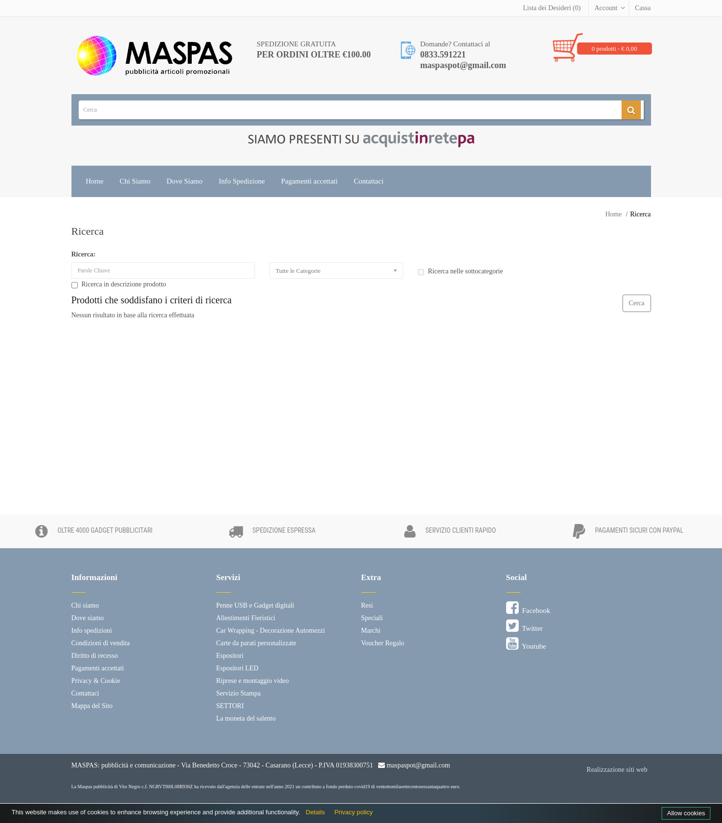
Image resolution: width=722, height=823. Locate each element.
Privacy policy (353, 812)
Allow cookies (686, 813)
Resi (367, 605)
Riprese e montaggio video (252, 680)
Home (95, 181)
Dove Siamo (185, 181)
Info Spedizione (242, 181)
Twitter (524, 626)
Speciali (372, 618)
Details (315, 812)
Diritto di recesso (94, 655)
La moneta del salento (246, 718)
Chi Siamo (135, 181)
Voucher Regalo (383, 643)
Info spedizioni (91, 630)
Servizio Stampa (238, 693)
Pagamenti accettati (309, 181)
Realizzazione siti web (617, 769)
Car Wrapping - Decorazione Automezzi (270, 630)
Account (606, 8)
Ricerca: (83, 254)
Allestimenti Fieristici (246, 618)
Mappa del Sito (92, 705)
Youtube (526, 644)
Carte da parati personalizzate (256, 643)
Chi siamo (85, 605)
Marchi (371, 630)
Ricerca (640, 214)
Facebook (528, 608)
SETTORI (230, 705)
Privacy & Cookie (95, 680)
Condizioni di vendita (100, 643)
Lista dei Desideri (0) (551, 8)
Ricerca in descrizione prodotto (118, 284)
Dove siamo (87, 618)
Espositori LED (237, 668)
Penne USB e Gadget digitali (255, 605)
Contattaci (368, 181)
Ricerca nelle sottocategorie (460, 271)
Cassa (643, 8)
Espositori (230, 655)
